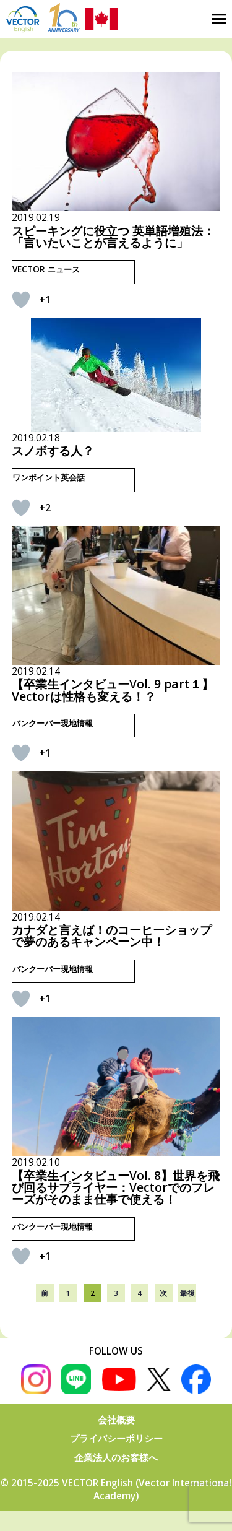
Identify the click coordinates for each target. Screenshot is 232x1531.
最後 (187, 1293)
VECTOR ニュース (46, 269)
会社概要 (116, 1419)
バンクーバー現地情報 (52, 723)
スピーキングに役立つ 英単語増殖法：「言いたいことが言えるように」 (113, 236)
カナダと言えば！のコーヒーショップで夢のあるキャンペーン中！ (112, 935)
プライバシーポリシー (116, 1438)
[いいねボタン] (21, 299)
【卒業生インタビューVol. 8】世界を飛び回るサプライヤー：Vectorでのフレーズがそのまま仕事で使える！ (116, 1187)
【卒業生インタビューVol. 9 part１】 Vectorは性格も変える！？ (112, 689)
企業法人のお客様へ (116, 1457)
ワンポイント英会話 (48, 477)
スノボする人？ (53, 450)
